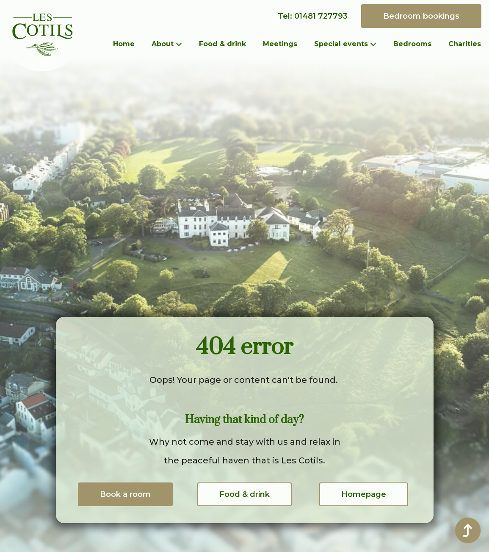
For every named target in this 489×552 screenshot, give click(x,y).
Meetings (280, 44)
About (163, 44)
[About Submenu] (182, 44)
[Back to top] (468, 530)
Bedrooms (412, 44)
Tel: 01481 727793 (313, 16)
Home (124, 44)
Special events (341, 44)
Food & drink (222, 44)
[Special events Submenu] (376, 44)
